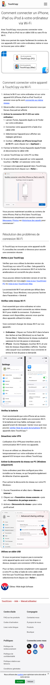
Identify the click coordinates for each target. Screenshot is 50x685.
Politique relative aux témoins (12, 662)
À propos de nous (34, 622)
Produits (30, 627)
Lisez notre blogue (11, 627)
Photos (15, 220)
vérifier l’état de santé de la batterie (25, 427)
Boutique (30, 632)
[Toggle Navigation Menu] (45, 4)
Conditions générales (12, 668)
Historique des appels (31, 220)
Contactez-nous (33, 617)
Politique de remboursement (10, 647)
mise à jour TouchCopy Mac (20, 283)
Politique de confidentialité (9, 655)
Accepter (20, 681)
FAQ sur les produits (12, 617)
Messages (7, 220)
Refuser (30, 681)
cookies (20, 674)
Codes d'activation (11, 622)
